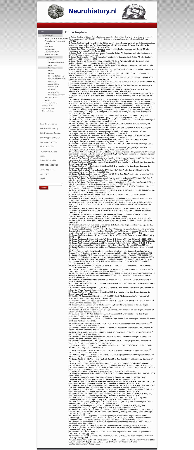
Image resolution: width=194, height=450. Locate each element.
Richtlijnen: (52, 89)
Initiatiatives (49, 46)
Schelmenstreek (53, 92)
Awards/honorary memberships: (54, 41)
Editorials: (51, 73)
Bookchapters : (53, 68)
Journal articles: (53, 84)
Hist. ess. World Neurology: (55, 78)
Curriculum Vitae (47, 35)
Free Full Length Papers (50, 103)
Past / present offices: (52, 52)
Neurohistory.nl (93, 11)
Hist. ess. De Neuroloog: (55, 76)
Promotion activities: (51, 54)
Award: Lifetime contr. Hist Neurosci (54, 38)
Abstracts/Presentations (55, 62)
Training (47, 100)
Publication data (47, 105)
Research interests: (51, 97)
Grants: (47, 44)
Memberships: (49, 49)
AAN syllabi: (52, 60)
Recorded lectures (48, 111)
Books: (50, 70)
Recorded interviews (48, 108)
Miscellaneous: (53, 87)
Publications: (49, 57)
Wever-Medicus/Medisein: (55, 95)
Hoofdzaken (52, 81)
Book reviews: (53, 65)
